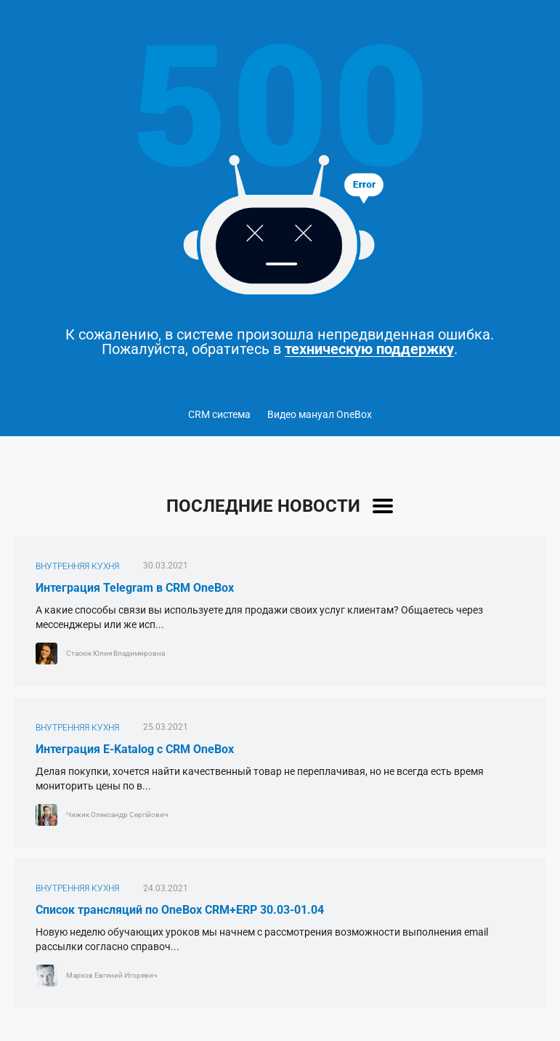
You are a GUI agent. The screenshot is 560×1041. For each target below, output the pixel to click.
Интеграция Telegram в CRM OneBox (135, 588)
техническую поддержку (369, 349)
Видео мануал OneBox (319, 414)
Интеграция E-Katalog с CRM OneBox (135, 749)
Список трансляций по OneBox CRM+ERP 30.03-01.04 (180, 910)
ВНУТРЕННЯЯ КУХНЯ (77, 566)
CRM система (219, 414)
